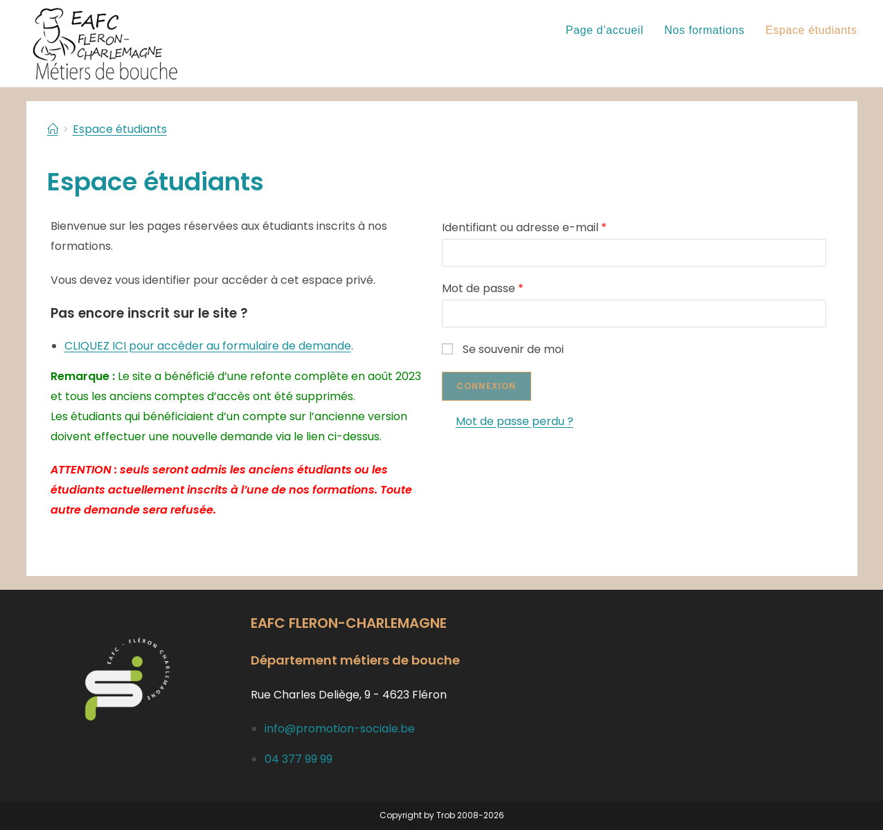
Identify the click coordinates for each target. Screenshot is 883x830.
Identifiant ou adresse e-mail (527, 227)
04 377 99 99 (298, 759)
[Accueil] (52, 129)
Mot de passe (486, 288)
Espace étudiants (120, 129)
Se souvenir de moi (506, 349)
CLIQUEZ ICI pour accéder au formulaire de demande (207, 346)
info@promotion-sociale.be (340, 729)
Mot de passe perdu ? (518, 421)
